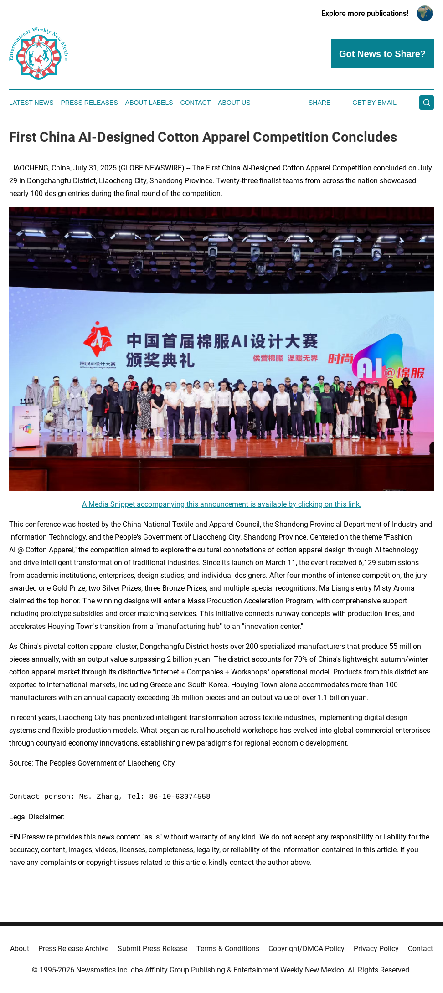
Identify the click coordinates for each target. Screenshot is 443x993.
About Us (234, 102)
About (19, 948)
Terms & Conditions (227, 948)
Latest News (31, 102)
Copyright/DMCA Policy (306, 948)
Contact (195, 102)
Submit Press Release (152, 948)
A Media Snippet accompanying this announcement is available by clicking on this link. (221, 504)
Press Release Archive (73, 948)
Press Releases (89, 102)
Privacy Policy (376, 948)
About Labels (149, 102)
